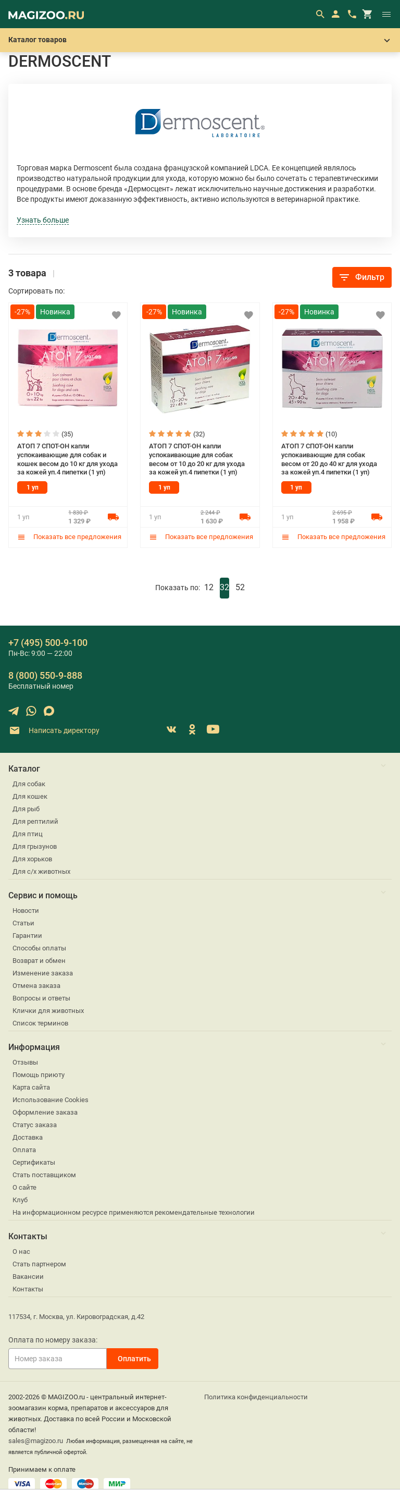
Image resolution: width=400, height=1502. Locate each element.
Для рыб (26, 808)
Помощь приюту (38, 1074)
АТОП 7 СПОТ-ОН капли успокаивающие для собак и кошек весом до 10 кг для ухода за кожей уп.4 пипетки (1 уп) (67, 459)
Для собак (28, 783)
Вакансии (28, 1276)
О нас (21, 1251)
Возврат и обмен (39, 960)
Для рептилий (35, 821)
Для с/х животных (41, 871)
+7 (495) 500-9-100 (48, 642)
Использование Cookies (50, 1099)
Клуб (20, 1199)
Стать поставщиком (44, 1174)
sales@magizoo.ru (35, 1440)
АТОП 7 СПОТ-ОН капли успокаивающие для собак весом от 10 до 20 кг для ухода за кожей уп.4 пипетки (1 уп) (197, 459)
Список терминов (40, 1023)
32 (224, 587)
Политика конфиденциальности (256, 1396)
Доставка (27, 1137)
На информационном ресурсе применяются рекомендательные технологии (133, 1212)
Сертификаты (33, 1162)
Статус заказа (34, 1124)
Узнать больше (43, 220)
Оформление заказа (45, 1112)
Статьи (23, 922)
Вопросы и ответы (41, 998)
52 (240, 587)
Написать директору (53, 730)
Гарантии (27, 935)
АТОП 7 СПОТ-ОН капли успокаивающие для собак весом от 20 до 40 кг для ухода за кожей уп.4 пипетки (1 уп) (329, 459)
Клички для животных (48, 1010)
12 (209, 587)
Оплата (24, 1149)
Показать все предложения (69, 537)
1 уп (33, 487)
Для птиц (27, 833)
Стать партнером (39, 1263)
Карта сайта (31, 1087)
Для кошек (29, 796)
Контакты (27, 1288)
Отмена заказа (36, 985)
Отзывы (25, 1062)
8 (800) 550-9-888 (45, 674)
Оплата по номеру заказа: (52, 1339)
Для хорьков (32, 858)
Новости (25, 910)
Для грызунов (34, 846)
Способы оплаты (39, 947)
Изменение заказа (42, 972)
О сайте (24, 1187)
